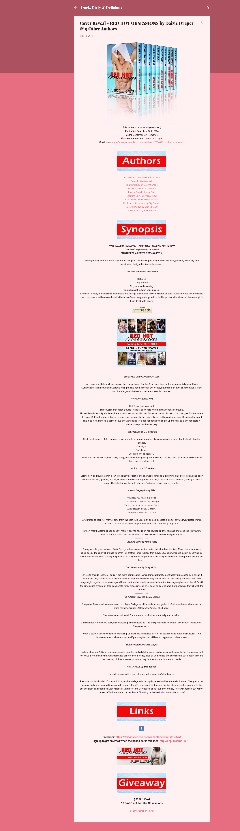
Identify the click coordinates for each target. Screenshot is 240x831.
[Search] (208, 8)
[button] (202, 22)
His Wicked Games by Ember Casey (142, 177)
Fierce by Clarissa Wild (142, 181)
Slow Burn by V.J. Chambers (142, 188)
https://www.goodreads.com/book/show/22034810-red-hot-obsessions (148, 142)
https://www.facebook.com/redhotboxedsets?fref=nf (148, 737)
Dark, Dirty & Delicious (101, 7)
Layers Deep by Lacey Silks (141, 192)
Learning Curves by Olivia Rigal (142, 196)
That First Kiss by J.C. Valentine (142, 185)
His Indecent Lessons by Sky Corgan (141, 203)
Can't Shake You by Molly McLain (141, 199)
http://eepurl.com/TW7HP (175, 741)
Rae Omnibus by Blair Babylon (142, 210)
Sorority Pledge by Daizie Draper (142, 207)
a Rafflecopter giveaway (142, 810)
